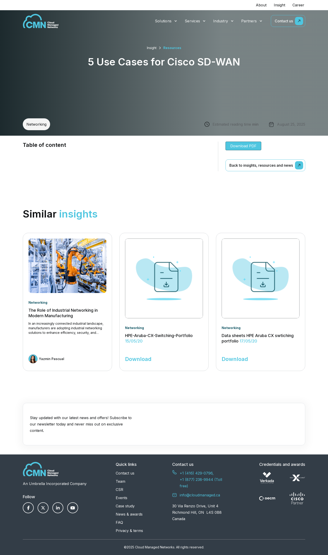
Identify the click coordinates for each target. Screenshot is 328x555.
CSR (119, 489)
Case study (125, 506)
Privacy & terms (129, 530)
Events (121, 497)
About (261, 5)
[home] (41, 21)
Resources (172, 48)
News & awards (129, 514)
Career (298, 5)
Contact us (125, 473)
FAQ (119, 522)
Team (120, 481)
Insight (279, 5)
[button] (166, 21)
